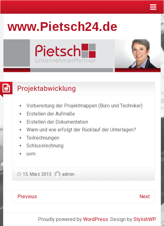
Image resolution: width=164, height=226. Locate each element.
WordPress (95, 219)
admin (68, 174)
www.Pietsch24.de (62, 26)
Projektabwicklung (46, 88)
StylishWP (145, 219)
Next (144, 196)
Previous (27, 196)
